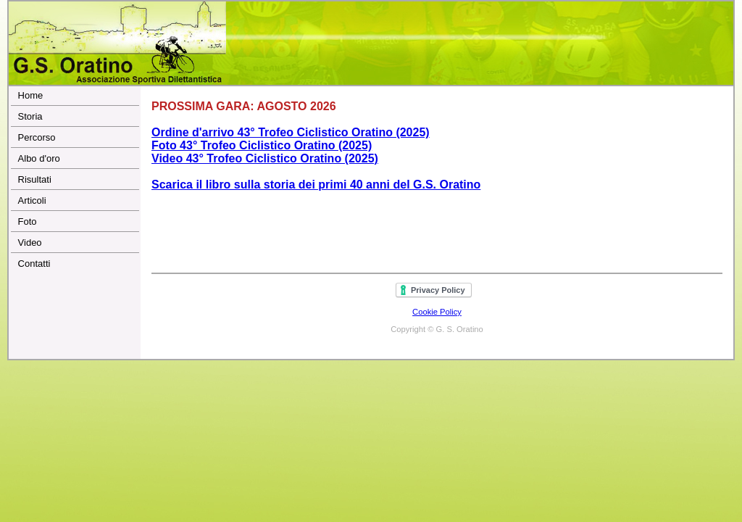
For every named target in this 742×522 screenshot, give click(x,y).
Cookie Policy (437, 311)
